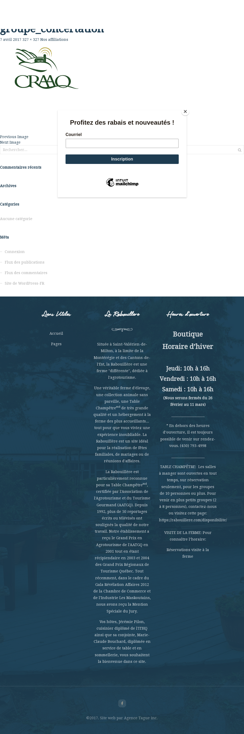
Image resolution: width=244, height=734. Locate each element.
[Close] (185, 111)
